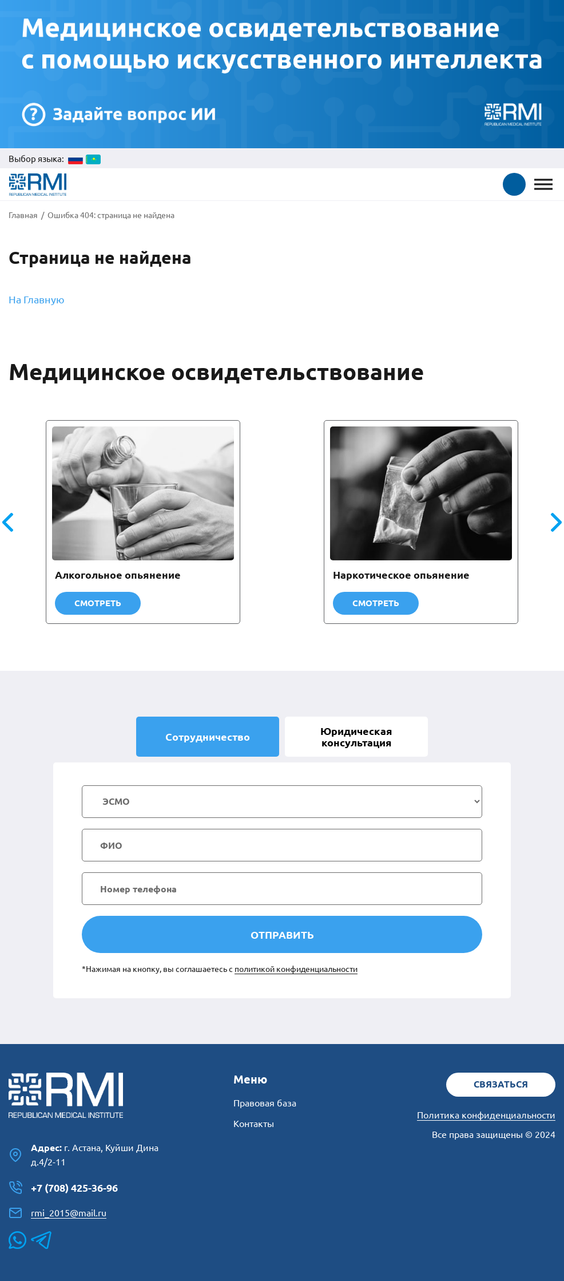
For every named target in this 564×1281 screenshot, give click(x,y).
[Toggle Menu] (543, 184)
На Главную (37, 299)
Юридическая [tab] (356, 736)
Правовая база (264, 1103)
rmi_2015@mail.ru (57, 1213)
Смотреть (97, 603)
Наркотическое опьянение (401, 574)
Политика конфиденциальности (486, 1115)
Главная (23, 215)
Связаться (501, 1084)
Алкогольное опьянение (118, 574)
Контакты (253, 1123)
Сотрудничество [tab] (207, 736)
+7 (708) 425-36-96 (63, 1188)
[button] (514, 184)
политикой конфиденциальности (296, 969)
